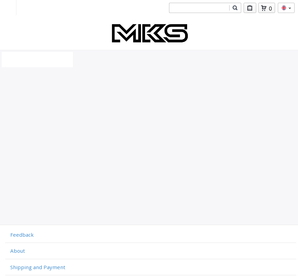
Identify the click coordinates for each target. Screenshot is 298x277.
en (286, 8)
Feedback (22, 234)
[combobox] (199, 8)
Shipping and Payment (37, 267)
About (17, 250)
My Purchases (250, 9)
